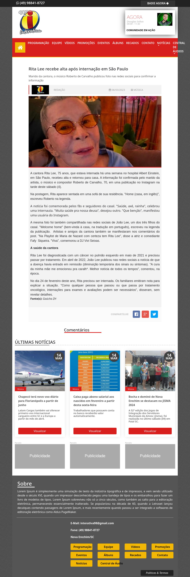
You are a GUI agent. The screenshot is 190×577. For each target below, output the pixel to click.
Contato (148, 43)
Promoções (86, 43)
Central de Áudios (179, 47)
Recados (132, 43)
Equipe (57, 43)
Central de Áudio (110, 563)
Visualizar (40, 430)
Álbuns (117, 43)
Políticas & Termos (157, 572)
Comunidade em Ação (141, 30)
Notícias (163, 43)
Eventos (104, 43)
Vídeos (70, 43)
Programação (38, 43)
